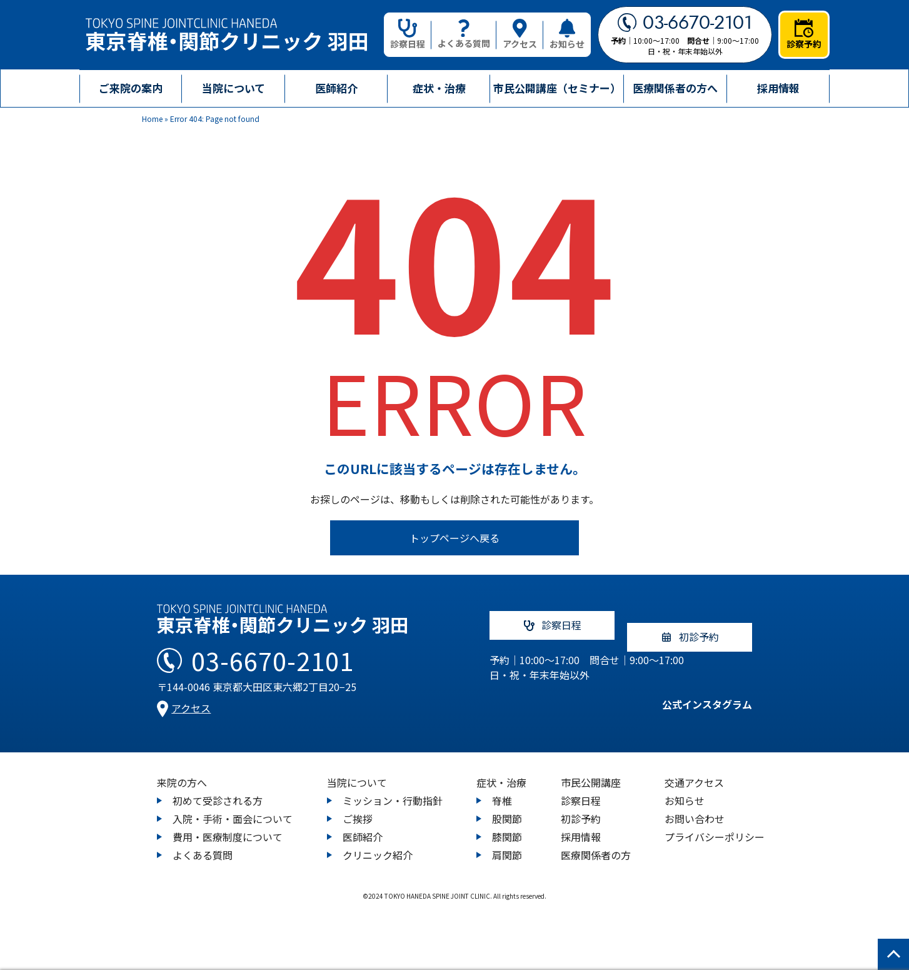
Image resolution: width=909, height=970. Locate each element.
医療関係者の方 (596, 843)
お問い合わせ (695, 806)
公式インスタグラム (694, 698)
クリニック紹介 (378, 843)
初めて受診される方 (218, 788)
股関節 (507, 806)
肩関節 (507, 843)
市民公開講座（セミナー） (557, 88)
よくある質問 (464, 34)
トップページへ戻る (454, 537)
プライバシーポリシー (715, 824)
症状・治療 (501, 770)
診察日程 (407, 34)
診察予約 (803, 34)
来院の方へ (182, 770)
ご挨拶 (358, 806)
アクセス (520, 34)
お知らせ (567, 34)
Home (152, 118)
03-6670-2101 (685, 22)
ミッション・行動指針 (393, 788)
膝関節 (507, 824)
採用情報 (778, 88)
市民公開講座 (591, 770)
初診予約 (581, 806)
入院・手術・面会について (233, 806)
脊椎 (502, 788)
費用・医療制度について (228, 824)
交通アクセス (694, 770)
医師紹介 (336, 88)
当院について (357, 770)
